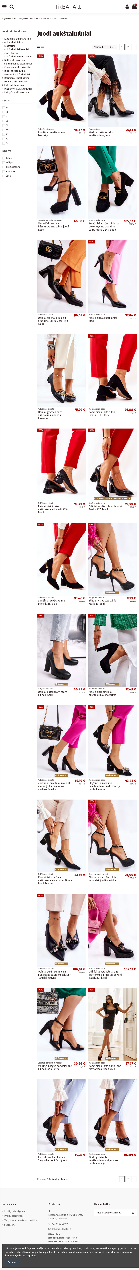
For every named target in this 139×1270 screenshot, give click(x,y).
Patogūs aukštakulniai (16, 92)
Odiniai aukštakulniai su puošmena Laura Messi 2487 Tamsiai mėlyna (54, 974)
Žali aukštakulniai (14, 85)
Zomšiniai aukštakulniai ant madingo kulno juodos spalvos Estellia (54, 786)
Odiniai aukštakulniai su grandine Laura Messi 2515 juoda (53, 320)
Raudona (10, 171)
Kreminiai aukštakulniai (17, 67)
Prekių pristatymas (14, 1211)
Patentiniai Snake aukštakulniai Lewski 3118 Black (53, 509)
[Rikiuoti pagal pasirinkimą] (100, 47)
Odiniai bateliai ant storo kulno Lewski (52, 693)
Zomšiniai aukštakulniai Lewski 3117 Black (51, 602)
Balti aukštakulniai (14, 60)
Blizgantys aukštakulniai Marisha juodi (103, 602)
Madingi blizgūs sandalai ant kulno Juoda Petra (55, 1067)
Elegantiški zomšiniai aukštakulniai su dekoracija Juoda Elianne (105, 786)
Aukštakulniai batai (14, 31)
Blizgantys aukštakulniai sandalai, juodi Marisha (103, 879)
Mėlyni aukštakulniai (16, 81)
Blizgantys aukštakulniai (18, 88)
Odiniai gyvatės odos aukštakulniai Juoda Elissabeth (50, 415)
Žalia (8, 176)
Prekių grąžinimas (14, 1215)
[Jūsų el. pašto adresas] (111, 1212)
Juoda (9, 158)
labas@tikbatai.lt (61, 1229)
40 (7, 129)
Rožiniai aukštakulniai (16, 78)
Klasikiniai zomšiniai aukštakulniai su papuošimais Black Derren (55, 880)
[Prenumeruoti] (133, 1212)
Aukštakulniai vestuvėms (18, 56)
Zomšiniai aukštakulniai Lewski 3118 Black (102, 414)
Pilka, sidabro (13, 167)
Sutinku (12, 1262)
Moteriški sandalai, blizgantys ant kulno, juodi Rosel (53, 226)
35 (7, 107)
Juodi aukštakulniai (15, 70)
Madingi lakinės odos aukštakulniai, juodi (101, 134)
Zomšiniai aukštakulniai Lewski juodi (51, 134)
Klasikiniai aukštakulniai (17, 38)
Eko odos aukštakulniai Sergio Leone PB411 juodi (52, 1159)
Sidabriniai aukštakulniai (18, 63)
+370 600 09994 (60, 1223)
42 (7, 138)
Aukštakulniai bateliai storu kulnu (16, 51)
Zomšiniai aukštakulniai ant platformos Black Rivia (105, 1067)
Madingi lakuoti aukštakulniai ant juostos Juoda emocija (103, 1160)
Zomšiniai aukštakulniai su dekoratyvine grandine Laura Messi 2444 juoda (104, 226)
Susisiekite (10, 1224)
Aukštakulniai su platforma (13, 44)
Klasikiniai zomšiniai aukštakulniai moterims (102, 693)
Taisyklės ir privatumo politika (20, 1220)
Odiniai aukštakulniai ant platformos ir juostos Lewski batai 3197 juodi (105, 974)
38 (7, 121)
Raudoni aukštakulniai (17, 74)
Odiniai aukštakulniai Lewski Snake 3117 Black (105, 508)
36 (7, 112)
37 (7, 116)
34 (7, 143)
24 (112, 47)
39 (7, 125)
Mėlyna (9, 162)
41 (7, 134)
